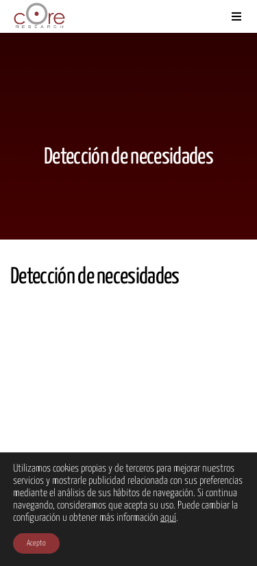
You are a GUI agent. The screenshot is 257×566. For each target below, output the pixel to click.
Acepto (36, 543)
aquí (168, 518)
